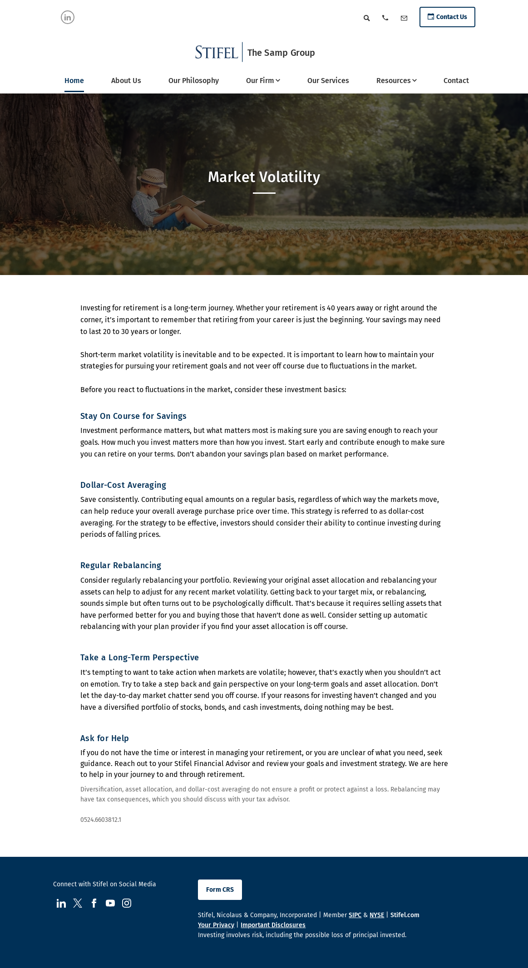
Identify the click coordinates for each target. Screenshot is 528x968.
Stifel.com (404, 915)
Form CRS (220, 890)
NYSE (377, 915)
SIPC (355, 915)
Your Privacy (216, 925)
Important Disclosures (273, 925)
